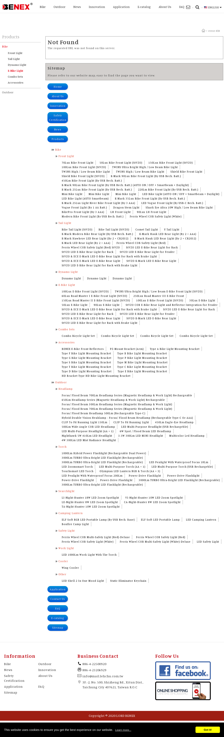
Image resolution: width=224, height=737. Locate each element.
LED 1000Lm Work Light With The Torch (89, 554)
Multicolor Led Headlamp (187, 435)
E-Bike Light (15, 70)
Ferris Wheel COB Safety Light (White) (156, 216)
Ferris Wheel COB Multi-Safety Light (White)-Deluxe (155, 541)
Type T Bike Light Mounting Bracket (86, 366)
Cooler (63, 561)
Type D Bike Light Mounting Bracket (87, 371)
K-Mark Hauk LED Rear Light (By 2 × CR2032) (165, 238)
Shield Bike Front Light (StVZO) (83, 176)
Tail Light (14, 59)
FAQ (181, 7)
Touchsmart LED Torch (77, 471)
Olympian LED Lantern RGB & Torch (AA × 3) (130, 471)
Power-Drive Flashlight (145, 475)
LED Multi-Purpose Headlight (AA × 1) (88, 431)
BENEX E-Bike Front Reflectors (83, 348)
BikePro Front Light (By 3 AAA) (83, 212)
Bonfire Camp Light (75, 524)
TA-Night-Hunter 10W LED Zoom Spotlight (91, 506)
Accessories (15, 82)
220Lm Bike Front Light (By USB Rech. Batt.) (168, 189)
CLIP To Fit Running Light (131, 422)
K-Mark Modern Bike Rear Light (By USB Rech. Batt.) (97, 234)
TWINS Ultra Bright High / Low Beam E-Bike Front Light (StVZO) (159, 291)
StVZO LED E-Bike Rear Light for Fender (147, 251)
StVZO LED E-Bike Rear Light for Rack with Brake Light (99, 265)
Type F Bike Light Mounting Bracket (86, 353)
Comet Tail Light (146, 229)
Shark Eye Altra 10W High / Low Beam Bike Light (179, 207)
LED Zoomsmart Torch (77, 466)
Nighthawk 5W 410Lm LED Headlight (87, 435)
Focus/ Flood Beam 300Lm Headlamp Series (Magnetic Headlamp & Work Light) (117, 404)
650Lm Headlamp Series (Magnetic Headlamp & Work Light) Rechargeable (113, 399)
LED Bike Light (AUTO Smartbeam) (85, 198)
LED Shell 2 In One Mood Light (83, 580)
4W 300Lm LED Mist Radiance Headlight (89, 440)
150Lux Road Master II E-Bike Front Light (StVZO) (96, 300)
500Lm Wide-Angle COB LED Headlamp (88, 426)
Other (62, 574)
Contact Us (57, 598)
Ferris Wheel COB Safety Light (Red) (141, 243)
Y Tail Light (171, 229)
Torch (62, 446)
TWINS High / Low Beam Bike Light (86, 171)
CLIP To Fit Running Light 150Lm (84, 422)
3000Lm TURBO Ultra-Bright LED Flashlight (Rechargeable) (102, 457)
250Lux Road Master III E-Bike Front (158, 295)
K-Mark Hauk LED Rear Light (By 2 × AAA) (167, 234)
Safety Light (66, 530)
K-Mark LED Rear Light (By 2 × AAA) (86, 243)
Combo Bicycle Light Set (78, 335)
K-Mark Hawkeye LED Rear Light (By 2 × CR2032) (95, 238)
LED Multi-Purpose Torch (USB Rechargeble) (182, 466)
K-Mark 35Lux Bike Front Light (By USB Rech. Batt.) (150, 198)
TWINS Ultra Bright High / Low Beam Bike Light (145, 167)
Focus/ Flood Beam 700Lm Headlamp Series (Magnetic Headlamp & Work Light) (117, 408)
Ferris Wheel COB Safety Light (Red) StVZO (91, 247)
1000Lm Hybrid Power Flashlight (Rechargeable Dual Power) (104, 453)
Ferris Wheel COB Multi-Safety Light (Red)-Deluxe (96, 537)
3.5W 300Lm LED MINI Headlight (140, 435)
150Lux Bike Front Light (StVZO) (170, 162)
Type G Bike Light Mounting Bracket (86, 357)
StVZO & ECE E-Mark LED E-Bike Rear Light (91, 260)
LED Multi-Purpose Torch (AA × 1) (122, 466)
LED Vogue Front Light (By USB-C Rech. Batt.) (172, 203)
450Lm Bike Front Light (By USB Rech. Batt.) (92, 180)
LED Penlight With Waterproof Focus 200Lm (92, 475)
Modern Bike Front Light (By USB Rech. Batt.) (93, 216)
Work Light (66, 548)
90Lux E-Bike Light (107, 304)
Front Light (15, 53)
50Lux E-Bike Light (75, 304)
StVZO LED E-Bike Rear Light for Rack (152, 247)
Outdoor (59, 7)
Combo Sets (15, 76)
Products (58, 139)
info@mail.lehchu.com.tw (102, 676)
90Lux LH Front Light (151, 212)
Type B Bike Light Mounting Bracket (142, 353)
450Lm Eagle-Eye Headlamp (174, 422)
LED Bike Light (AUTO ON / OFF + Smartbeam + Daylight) (181, 194)
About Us (165, 7)
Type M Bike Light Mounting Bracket (142, 362)
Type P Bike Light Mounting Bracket (142, 357)
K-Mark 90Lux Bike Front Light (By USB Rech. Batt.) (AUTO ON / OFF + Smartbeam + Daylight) (125, 185)
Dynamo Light (17, 64)
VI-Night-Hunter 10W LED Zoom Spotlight (154, 497)
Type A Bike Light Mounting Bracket (175, 348)
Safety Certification (57, 117)
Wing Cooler (70, 567)
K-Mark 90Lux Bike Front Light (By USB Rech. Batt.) (146, 176)
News (77, 7)
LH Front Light (120, 212)
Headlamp (65, 388)
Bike (43, 7)
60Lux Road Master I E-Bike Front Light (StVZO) (94, 295)
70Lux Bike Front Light (77, 162)
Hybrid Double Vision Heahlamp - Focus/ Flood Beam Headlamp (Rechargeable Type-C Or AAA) (127, 417)
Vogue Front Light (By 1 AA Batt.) (84, 207)
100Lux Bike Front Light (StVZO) (84, 167)
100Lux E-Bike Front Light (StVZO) (85, 291)
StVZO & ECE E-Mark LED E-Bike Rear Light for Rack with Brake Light (109, 256)
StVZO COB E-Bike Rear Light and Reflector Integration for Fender (172, 304)
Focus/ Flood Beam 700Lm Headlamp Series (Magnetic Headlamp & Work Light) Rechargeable (127, 395)
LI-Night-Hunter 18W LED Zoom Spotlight (90, 497)
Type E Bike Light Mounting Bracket (142, 371)
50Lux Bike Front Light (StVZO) (121, 162)
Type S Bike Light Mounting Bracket (86, 362)
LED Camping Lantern (201, 519)
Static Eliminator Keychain (128, 580)
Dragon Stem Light (126, 207)
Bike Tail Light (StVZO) (77, 229)
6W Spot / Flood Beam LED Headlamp (145, 431)
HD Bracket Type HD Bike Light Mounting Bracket (96, 375)
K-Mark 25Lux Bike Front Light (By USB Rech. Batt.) (97, 189)
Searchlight (66, 491)
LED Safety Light (208, 541)
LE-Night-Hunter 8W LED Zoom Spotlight (90, 502)
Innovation (97, 7)
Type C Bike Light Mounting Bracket (142, 366)
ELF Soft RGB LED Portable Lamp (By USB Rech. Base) (98, 519)
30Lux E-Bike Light (202, 300)
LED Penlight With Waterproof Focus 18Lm (178, 462)
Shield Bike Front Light (186, 171)
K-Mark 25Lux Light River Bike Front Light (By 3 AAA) (98, 203)
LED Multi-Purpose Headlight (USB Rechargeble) (154, 426)
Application (121, 7)
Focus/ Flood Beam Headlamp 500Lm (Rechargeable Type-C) (103, 413)
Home (58, 86)
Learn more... (123, 729)
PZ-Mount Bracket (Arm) (127, 348)
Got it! (208, 729)
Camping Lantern (70, 513)
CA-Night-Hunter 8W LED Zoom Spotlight (152, 502)
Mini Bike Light (72, 194)
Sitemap (57, 627)
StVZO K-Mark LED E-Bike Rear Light (151, 260)
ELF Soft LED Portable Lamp (160, 519)
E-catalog (144, 7)
